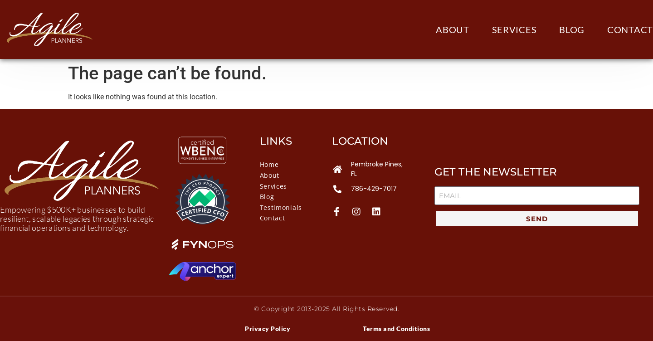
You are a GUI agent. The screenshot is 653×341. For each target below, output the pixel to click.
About (452, 29)
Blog (572, 29)
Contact (630, 29)
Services (514, 29)
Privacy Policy (267, 328)
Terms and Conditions (396, 328)
